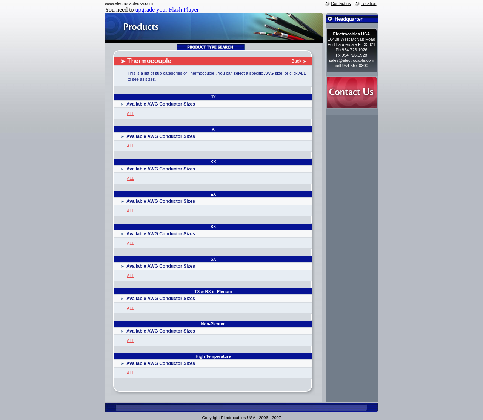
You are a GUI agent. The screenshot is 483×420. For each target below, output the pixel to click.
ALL (130, 113)
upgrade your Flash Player (167, 9)
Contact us (341, 3)
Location (369, 3)
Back (296, 61)
